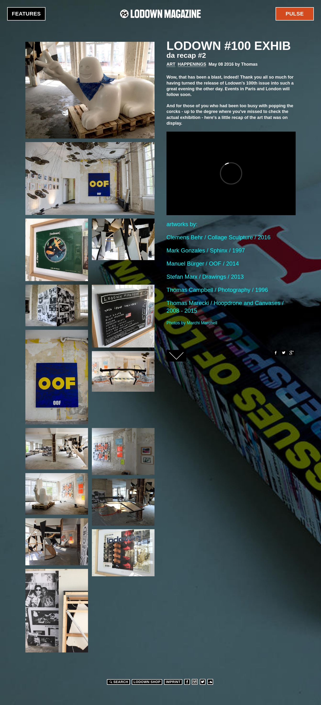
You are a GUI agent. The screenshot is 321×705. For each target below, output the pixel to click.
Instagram (195, 682)
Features (26, 14)
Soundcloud (210, 682)
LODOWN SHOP (146, 682)
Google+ (291, 352)
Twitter (283, 352)
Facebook (275, 352)
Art (170, 64)
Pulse (295, 14)
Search (118, 681)
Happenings (192, 64)
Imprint (173, 682)
